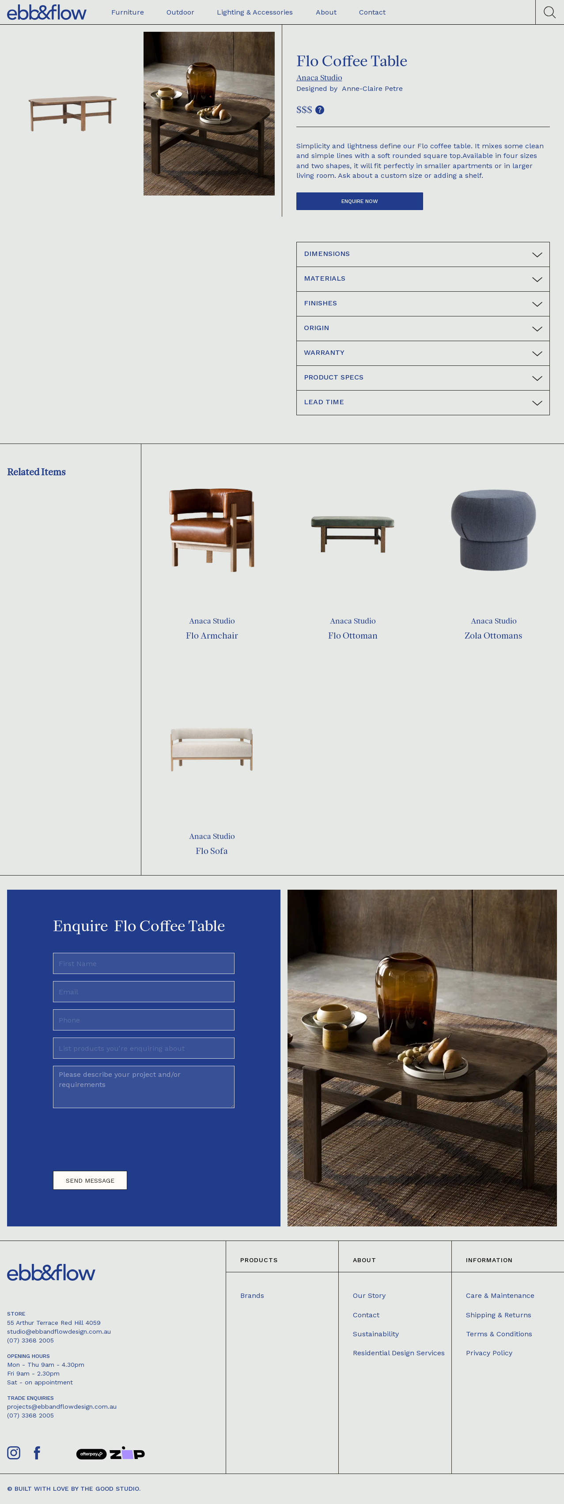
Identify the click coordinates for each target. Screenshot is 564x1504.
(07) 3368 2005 (30, 1340)
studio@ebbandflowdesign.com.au (59, 1331)
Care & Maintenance (500, 1295)
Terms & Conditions (499, 1334)
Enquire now (359, 201)
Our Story (369, 1295)
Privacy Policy (489, 1353)
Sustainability (376, 1334)
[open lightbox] (72, 114)
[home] (47, 12)
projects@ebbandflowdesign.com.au (62, 1406)
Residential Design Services (399, 1353)
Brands (252, 1295)
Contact (366, 1315)
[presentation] (120, 1136)
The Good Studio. (110, 1488)
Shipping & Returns (498, 1315)
